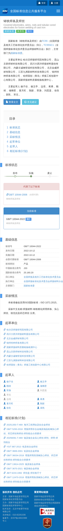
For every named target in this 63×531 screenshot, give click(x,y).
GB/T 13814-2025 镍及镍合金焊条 (22, 464)
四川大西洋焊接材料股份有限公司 (21, 334)
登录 (42, 3)
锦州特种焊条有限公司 (16, 343)
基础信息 (15, 132)
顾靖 (7, 386)
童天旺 (8, 403)
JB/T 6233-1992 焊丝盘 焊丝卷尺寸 (22, 473)
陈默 (41, 403)
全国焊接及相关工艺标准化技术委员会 (42, 277)
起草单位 (15, 141)
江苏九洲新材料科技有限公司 (19, 360)
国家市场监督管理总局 (44, 496)
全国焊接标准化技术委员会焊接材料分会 (43, 281)
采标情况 (15, 136)
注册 (54, 3)
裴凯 (41, 408)
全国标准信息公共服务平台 (24, 10)
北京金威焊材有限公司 (16, 338)
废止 (49, 173)
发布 (15, 173)
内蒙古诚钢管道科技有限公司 (19, 356)
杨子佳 (8, 381)
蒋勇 (41, 399)
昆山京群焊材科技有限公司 (18, 351)
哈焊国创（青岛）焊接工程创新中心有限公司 (27, 364)
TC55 (45, 41)
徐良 (7, 408)
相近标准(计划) (19, 151)
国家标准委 (16, 53)
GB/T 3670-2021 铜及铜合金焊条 (21, 468)
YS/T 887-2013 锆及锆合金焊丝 (21, 446)
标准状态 (15, 127)
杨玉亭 (42, 381)
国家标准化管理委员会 (44, 499)
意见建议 (30, 102)
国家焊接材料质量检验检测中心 (20, 347)
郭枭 (7, 390)
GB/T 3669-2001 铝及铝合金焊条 (21, 451)
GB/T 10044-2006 (17, 194)
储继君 (42, 386)
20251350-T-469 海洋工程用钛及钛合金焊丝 (27, 424)
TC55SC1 (49, 45)
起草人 (14, 146)
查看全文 (12, 102)
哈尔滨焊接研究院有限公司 (18, 329)
